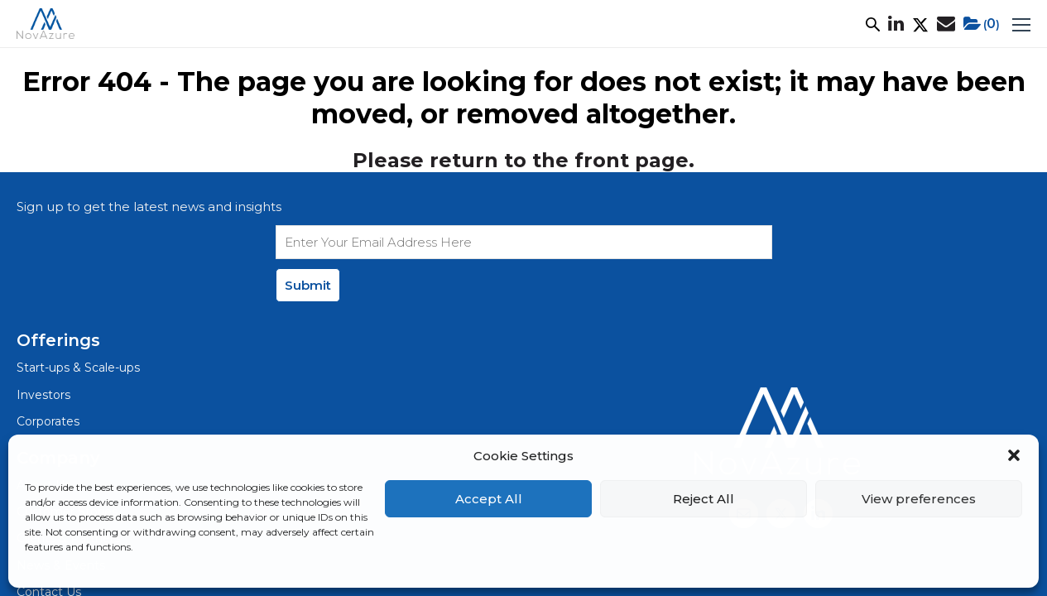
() (981, 24)
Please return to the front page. (523, 160)
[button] (1014, 455)
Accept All (488, 499)
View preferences (919, 499)
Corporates (48, 421)
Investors (43, 394)
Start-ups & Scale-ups (78, 367)
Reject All (703, 499)
